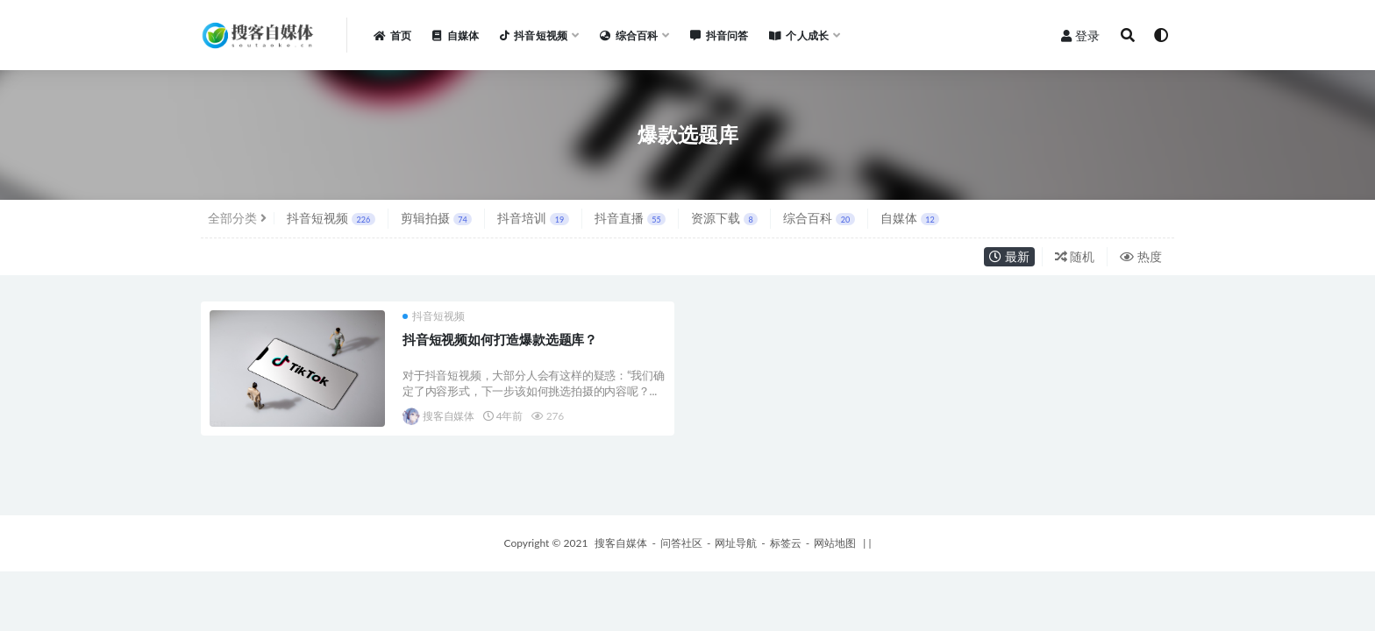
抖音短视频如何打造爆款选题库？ (500, 339)
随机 (1075, 256)
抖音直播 (630, 217)
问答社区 (681, 542)
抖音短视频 (331, 217)
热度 (1141, 256)
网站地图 (835, 542)
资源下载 (724, 217)
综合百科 (818, 217)
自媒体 (909, 217)
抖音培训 (532, 217)
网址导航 (736, 542)
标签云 (785, 542)
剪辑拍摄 (436, 217)
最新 (1009, 256)
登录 (1080, 35)
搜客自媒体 (438, 416)
